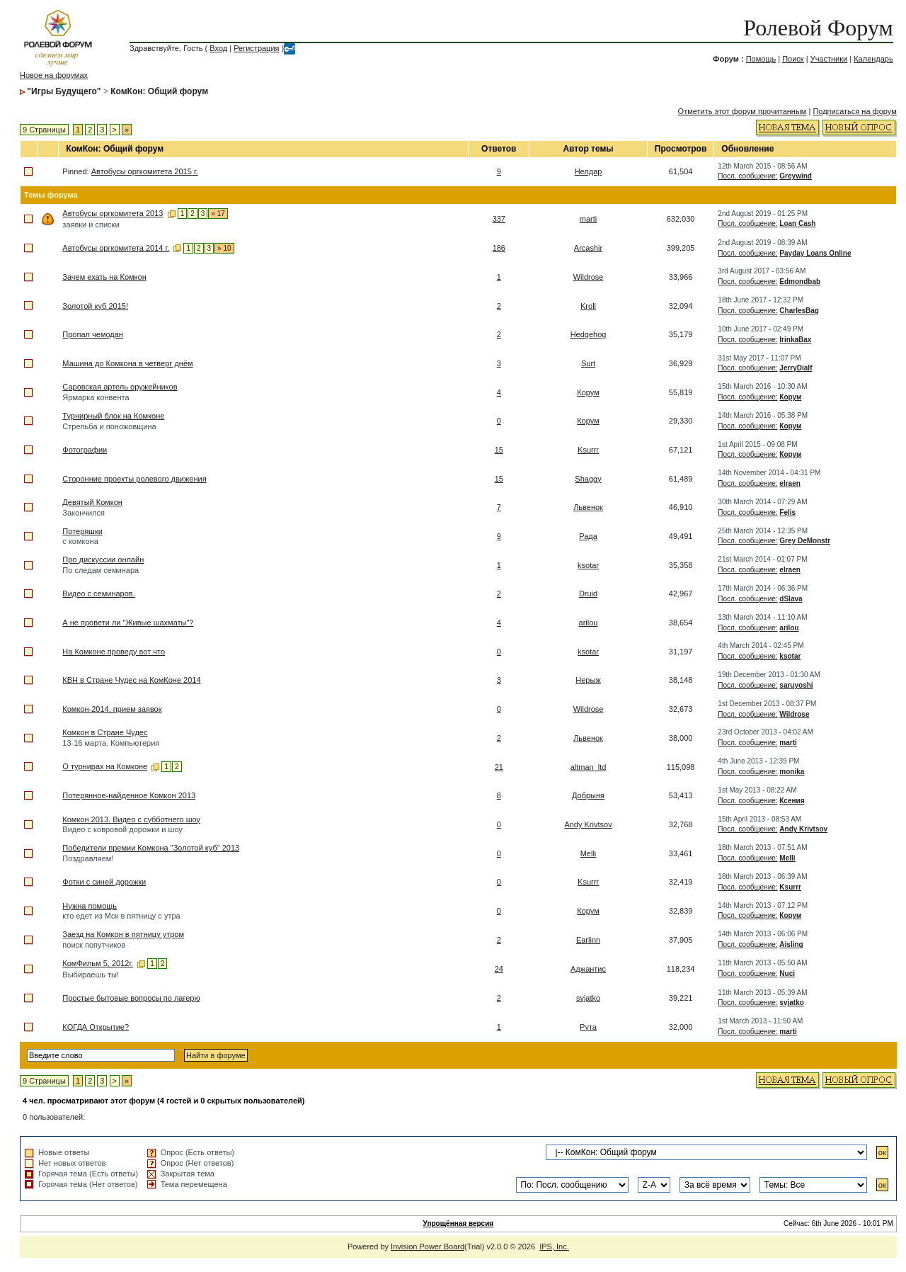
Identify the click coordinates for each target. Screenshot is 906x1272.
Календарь (873, 59)
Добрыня (588, 795)
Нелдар (588, 171)
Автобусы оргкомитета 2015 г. (144, 171)
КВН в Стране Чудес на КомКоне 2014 (131, 680)
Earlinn (588, 940)
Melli (588, 853)
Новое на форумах (54, 75)
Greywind (795, 176)
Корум (588, 392)
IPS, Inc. (554, 1246)
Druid (588, 593)
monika (791, 772)
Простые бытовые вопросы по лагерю (131, 998)
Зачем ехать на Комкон (104, 277)
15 (499, 449)
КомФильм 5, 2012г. (97, 963)
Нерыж (587, 680)
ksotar (588, 565)
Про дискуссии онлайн (103, 559)
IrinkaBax (795, 339)
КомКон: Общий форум (159, 91)
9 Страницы (44, 129)
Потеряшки (82, 531)
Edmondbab (799, 281)
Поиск (792, 59)
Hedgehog (588, 334)
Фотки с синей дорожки (104, 882)
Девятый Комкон (92, 502)
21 (499, 767)
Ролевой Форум (818, 27)
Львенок (588, 507)
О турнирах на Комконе (104, 766)
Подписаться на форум (854, 111)
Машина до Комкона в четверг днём (127, 363)
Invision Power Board (427, 1246)
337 (499, 219)
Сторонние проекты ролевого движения (134, 479)
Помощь (761, 59)
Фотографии (84, 449)
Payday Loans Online (815, 253)
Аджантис (588, 969)
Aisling (791, 944)
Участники (829, 59)
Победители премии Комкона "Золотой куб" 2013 (150, 848)
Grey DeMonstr (804, 541)
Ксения (791, 801)
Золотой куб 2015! (95, 306)
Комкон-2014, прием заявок (111, 709)
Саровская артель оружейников (119, 386)
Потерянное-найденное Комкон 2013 (128, 795)
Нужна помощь (89, 906)
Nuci (787, 973)
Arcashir (588, 248)
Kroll (588, 306)
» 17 (217, 213)
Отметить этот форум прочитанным (742, 111)
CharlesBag (799, 310)
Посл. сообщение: (747, 176)
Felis (787, 512)
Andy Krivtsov (588, 824)
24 (499, 969)
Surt (588, 363)
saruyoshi (796, 685)
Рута (588, 1027)
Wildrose (588, 277)
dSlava (790, 599)
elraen (789, 483)
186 (499, 248)
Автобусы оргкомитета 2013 (112, 213)
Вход (218, 48)
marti (588, 219)
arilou (588, 622)
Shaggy (588, 479)
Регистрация (256, 48)
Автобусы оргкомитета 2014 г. (115, 248)
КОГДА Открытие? (95, 1027)
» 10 (224, 248)
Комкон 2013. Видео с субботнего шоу (131, 819)
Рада (588, 536)
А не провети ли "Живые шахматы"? (127, 622)
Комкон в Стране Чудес (104, 732)
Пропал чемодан (92, 334)
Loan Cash (797, 223)
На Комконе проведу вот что (113, 651)
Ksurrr (588, 449)
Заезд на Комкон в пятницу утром (123, 934)
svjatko (588, 998)
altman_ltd (588, 767)
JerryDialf (795, 368)
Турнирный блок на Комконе (113, 415)
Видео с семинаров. (98, 593)
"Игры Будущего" (64, 91)
